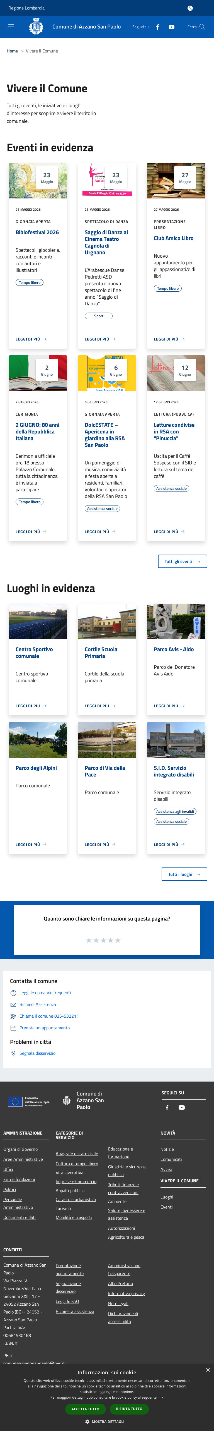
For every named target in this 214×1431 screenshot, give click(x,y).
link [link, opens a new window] (161, 1397)
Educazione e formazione (120, 1152)
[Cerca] (202, 26)
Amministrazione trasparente (124, 1269)
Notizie (167, 1149)
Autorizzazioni (121, 1228)
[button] (107, 1421)
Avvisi (166, 1169)
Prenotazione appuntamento (70, 1269)
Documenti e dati (19, 1217)
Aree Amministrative (23, 1159)
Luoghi (166, 1196)
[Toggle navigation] (11, 26)
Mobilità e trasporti (74, 1217)
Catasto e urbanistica (76, 1199)
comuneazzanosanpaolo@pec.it (34, 1363)
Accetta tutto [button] (85, 1409)
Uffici (8, 1169)
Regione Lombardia (26, 7)
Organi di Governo (20, 1149)
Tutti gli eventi (183, 561)
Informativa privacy (126, 1293)
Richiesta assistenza (75, 1311)
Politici (9, 1189)
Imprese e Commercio (76, 1181)
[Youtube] (169, 26)
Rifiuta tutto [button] (129, 1408)
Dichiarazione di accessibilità (123, 1317)
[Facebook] (155, 26)
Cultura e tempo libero (77, 1163)
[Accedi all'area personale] (190, 8)
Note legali (118, 1303)
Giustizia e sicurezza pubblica (127, 1170)
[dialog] (107, 1397)
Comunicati (171, 1159)
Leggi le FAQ (67, 1301)
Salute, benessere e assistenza (126, 1214)
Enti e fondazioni (19, 1179)
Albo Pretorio (120, 1283)
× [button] (208, 1370)
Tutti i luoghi (184, 874)
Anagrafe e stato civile (77, 1153)
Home (12, 50)
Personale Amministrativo (18, 1203)
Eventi (166, 1207)
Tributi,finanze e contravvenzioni (123, 1188)
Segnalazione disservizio (68, 1287)
